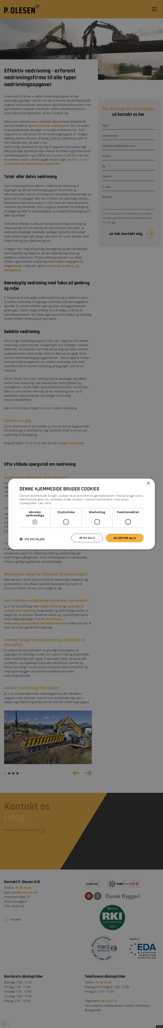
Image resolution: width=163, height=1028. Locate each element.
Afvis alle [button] (85, 538)
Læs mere (45, 503)
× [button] (148, 483)
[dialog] (81, 514)
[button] (31, 539)
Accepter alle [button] (124, 538)
